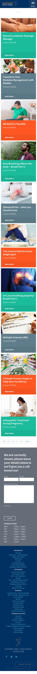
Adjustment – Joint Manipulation (18, 558)
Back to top (25, 667)
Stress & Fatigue (18, 635)
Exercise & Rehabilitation (18, 568)
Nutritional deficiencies (18, 614)
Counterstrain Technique (18, 575)
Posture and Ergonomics (18, 627)
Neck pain (18, 625)
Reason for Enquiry (11, 484)
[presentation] (19, 514)
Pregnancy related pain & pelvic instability (18, 629)
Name (6, 476)
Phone (22, 476)
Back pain (18, 619)
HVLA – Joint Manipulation (18, 579)
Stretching (18, 589)
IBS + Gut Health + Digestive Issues (18, 598)
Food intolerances (18, 608)
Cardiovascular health (18, 604)
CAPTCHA (7, 509)
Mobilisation (18, 562)
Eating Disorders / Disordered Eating (18, 596)
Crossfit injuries (18, 621)
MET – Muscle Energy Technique (18, 583)
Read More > (9, 55)
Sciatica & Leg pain (18, 631)
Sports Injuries (18, 633)
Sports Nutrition (18, 600)
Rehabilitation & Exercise (18, 585)
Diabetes (18, 602)
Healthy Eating (18, 612)
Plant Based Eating (18, 610)
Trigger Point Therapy (18, 560)
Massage (18, 556)
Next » (28, 441)
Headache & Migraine (18, 623)
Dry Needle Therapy (18, 566)
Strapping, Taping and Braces (18, 570)
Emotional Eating (18, 606)
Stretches (18, 564)
